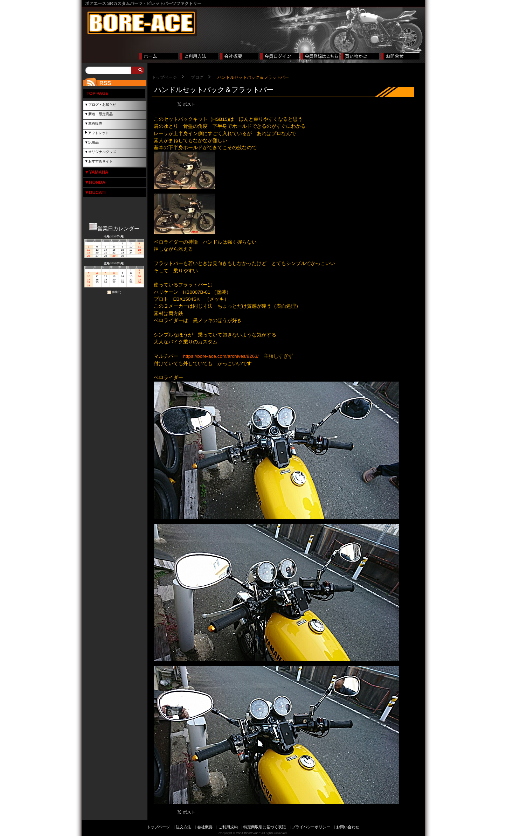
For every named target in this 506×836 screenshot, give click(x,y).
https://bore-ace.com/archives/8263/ (221, 356)
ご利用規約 (228, 827)
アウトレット (98, 133)
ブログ (197, 77)
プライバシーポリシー (311, 827)
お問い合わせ (347, 827)
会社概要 (205, 827)
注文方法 (183, 827)
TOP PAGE (98, 93)
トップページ (164, 77)
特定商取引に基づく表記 (264, 827)
